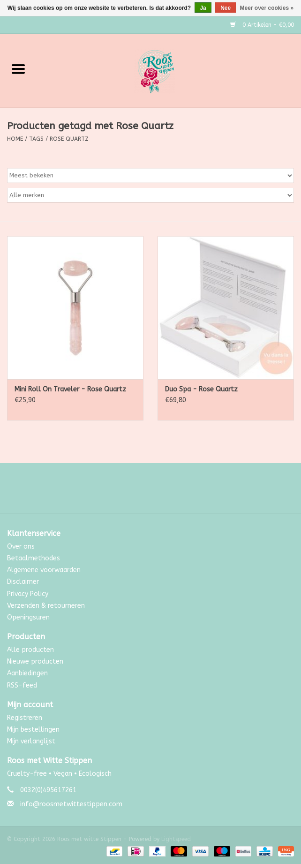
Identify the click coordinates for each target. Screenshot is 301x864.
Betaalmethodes (33, 558)
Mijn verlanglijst (31, 741)
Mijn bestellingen (33, 730)
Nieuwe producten (35, 661)
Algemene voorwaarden (44, 570)
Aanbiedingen (27, 673)
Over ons (21, 547)
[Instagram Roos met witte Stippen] (158, 491)
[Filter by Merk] (150, 195)
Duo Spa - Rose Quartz (201, 389)
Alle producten (30, 650)
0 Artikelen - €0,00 (262, 25)
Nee (225, 8)
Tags (36, 139)
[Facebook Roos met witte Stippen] (142, 491)
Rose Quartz (69, 139)
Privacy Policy (27, 594)
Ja (203, 8)
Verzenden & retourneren (46, 606)
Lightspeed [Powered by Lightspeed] (176, 839)
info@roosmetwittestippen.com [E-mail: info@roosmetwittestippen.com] (71, 804)
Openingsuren (28, 617)
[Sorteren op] (150, 175)
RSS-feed (22, 685)
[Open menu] (18, 68)
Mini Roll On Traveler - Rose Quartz (70, 389)
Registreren (24, 718)
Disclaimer (23, 582)
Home (15, 139)
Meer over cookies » (267, 8)
